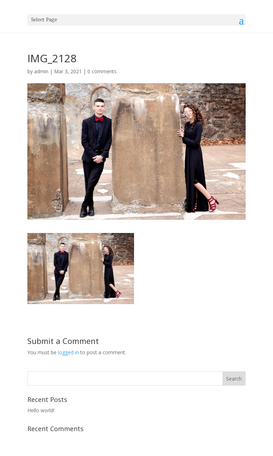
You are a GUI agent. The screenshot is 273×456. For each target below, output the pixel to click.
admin (41, 71)
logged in (68, 352)
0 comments (102, 71)
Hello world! (40, 410)
